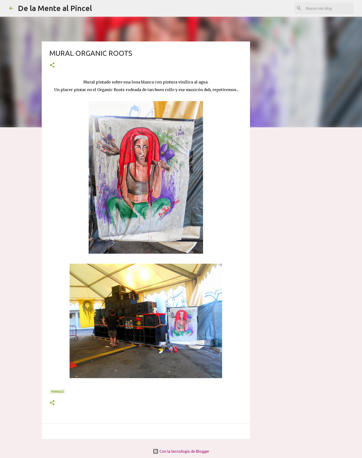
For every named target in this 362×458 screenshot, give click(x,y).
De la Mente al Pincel (55, 8)
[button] (52, 65)
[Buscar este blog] (329, 8)
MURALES (57, 391)
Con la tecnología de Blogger (181, 451)
